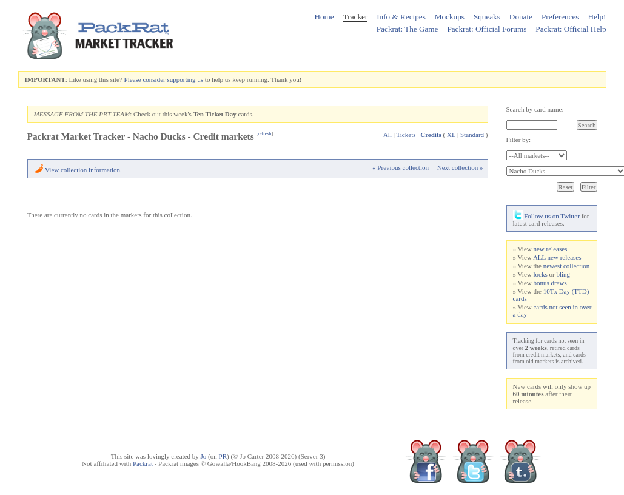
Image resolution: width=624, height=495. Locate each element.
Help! (597, 16)
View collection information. (83, 169)
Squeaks (487, 16)
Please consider (145, 79)
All (387, 134)
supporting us (185, 79)
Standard (472, 134)
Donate (520, 16)
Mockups (450, 16)
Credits (430, 134)
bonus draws (549, 282)
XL (451, 134)
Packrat (143, 463)
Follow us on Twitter (546, 216)
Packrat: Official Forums (486, 28)
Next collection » (460, 167)
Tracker (355, 16)
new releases (550, 248)
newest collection (566, 265)
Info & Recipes (401, 16)
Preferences (560, 16)
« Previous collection (400, 167)
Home (324, 16)
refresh (264, 133)
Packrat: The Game (407, 28)
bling (563, 274)
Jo (204, 456)
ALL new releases (557, 257)
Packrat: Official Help (570, 28)
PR (223, 456)
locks (540, 274)
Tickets (405, 134)
